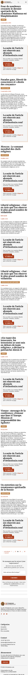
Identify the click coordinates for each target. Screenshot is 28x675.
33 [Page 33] (16, 551)
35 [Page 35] (20, 551)
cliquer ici (20, 68)
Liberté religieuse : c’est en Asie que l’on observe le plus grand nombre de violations (14, 275)
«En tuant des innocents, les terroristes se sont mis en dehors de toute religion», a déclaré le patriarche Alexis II (13, 344)
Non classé (5, 155)
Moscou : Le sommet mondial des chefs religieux (12, 149)
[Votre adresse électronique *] (14, 572)
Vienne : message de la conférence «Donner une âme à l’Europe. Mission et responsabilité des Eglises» (13, 416)
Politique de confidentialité (8, 672)
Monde (3, 19)
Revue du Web (5, 88)
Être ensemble (5, 631)
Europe (4, 353)
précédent (6, 551)
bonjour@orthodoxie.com (8, 642)
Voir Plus (5, 662)
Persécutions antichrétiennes (10, 282)
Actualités (3, 627)
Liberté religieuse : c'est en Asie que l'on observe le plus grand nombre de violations (14, 209)
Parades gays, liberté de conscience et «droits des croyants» (14, 82)
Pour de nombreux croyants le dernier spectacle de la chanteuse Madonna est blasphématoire (14, 11)
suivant (6, 553)
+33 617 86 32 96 (5, 640)
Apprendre (4, 629)
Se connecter (9, 65)
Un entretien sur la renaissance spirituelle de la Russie (13, 487)
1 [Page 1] (11, 551)
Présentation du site (6, 670)
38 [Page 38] (25, 551)
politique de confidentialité (11, 584)
